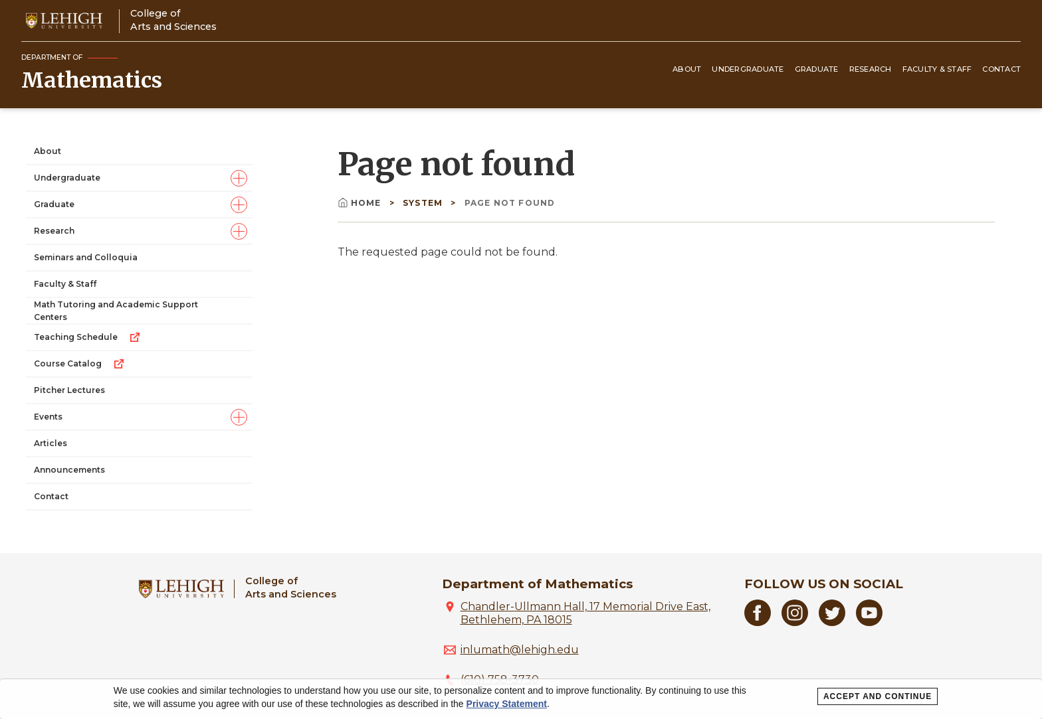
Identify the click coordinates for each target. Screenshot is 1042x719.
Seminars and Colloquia (86, 257)
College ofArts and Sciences (173, 19)
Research (870, 69)
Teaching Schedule (88, 337)
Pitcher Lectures (69, 390)
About (687, 69)
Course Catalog (80, 363)
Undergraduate (747, 69)
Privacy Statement (507, 703)
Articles (50, 443)
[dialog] (521, 699)
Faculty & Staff (937, 69)
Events (48, 417)
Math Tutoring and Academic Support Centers (116, 310)
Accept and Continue (877, 696)
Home (361, 203)
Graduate (817, 69)
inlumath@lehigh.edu (520, 649)
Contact (1001, 69)
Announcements (69, 470)
